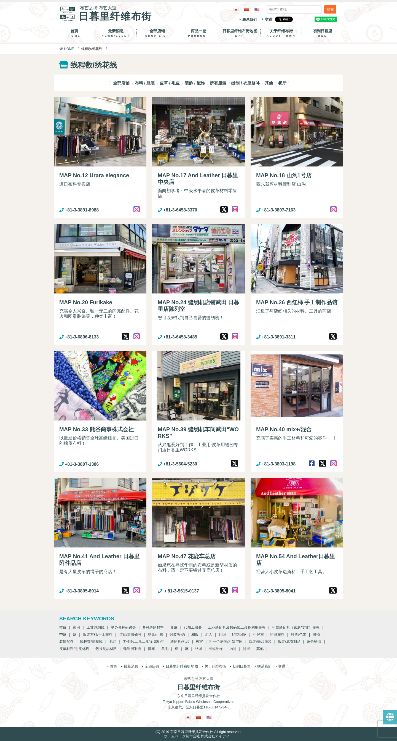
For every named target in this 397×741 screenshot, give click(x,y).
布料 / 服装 (145, 83)
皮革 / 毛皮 (170, 83)
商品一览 (199, 33)
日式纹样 (215, 649)
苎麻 (62, 635)
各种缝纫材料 (153, 627)
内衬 (233, 649)
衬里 (246, 649)
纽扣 (316, 635)
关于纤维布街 (281, 33)
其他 (269, 83)
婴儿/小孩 (155, 635)
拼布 (151, 649)
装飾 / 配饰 (195, 83)
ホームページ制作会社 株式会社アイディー (198, 736)
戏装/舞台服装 (260, 641)
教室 (199, 641)
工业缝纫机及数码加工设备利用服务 (236, 627)
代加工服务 (193, 627)
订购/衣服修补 (130, 635)
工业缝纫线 (95, 627)
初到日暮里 (322, 33)
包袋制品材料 (106, 649)
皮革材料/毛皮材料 (74, 649)
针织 (222, 635)
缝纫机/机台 (179, 641)
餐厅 (282, 83)
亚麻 (174, 627)
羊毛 (164, 649)
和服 (194, 635)
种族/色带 (298, 635)
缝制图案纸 (132, 649)
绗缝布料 (277, 635)
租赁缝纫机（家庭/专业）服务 (296, 627)
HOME (66, 49)
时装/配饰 (177, 635)
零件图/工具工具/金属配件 (143, 641)
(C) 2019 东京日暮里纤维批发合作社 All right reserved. (198, 732)
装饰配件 (66, 641)
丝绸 (198, 649)
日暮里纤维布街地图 (240, 33)
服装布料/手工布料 (98, 635)
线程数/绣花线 (91, 641)
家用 (76, 627)
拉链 (62, 627)
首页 (75, 33)
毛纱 (112, 641)
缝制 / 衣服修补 (245, 83)
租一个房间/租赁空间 (226, 641)
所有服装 (218, 83)
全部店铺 (157, 33)
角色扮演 (314, 641)
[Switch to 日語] (236, 9)
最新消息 (116, 33)
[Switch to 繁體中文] (246, 9)
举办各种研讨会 (123, 627)
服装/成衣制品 (289, 641)
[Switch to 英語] (257, 9)
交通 (268, 19)
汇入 (208, 635)
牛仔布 (258, 635)
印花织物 (239, 635)
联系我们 (249, 19)
